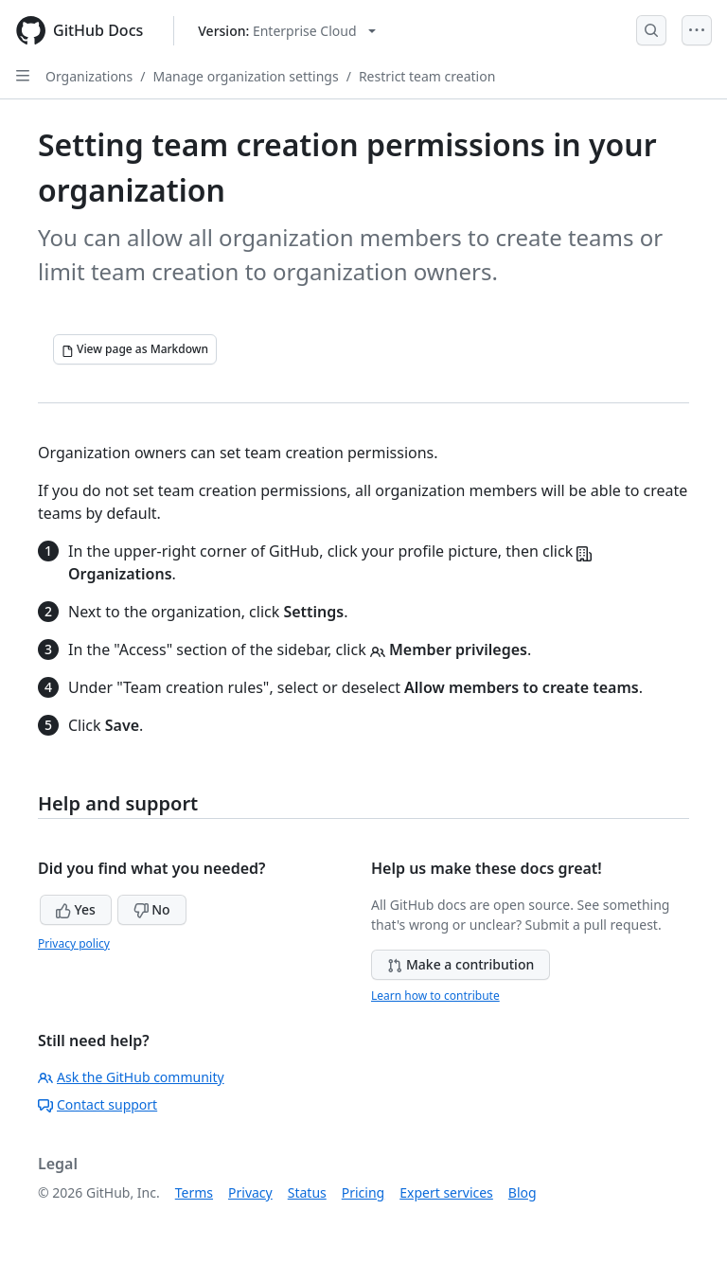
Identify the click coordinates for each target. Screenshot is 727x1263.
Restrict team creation (427, 76)
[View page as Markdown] (135, 349)
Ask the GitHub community (131, 1077)
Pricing (363, 1192)
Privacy (250, 1192)
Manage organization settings (245, 76)
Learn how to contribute (435, 995)
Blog (522, 1192)
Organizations (89, 76)
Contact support (97, 1104)
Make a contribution (460, 964)
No (151, 909)
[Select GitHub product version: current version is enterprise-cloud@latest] (286, 30)
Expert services (446, 1192)
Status (307, 1192)
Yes (76, 909)
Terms (194, 1192)
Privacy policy (74, 943)
